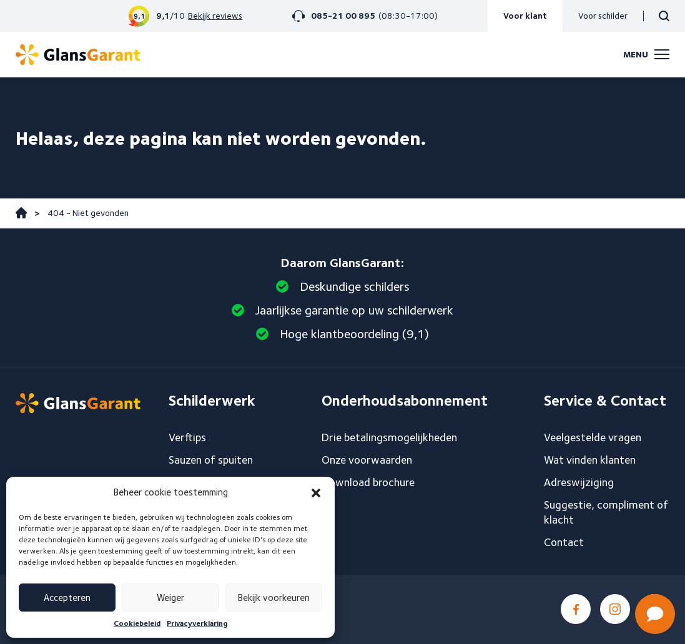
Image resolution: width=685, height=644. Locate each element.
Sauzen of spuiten (211, 459)
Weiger (170, 597)
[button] (316, 493)
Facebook (576, 609)
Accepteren (67, 597)
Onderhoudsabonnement (405, 400)
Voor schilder (603, 16)
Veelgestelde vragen (592, 437)
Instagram (615, 609)
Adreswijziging (579, 482)
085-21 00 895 (343, 16)
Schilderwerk (212, 400)
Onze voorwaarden (367, 459)
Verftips (187, 437)
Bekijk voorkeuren (274, 597)
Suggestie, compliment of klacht (606, 512)
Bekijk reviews (215, 16)
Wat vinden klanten (590, 459)
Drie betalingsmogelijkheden (389, 437)
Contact (564, 542)
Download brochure (368, 482)
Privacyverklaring (197, 623)
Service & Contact (605, 400)
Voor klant (525, 16)
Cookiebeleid (137, 623)
